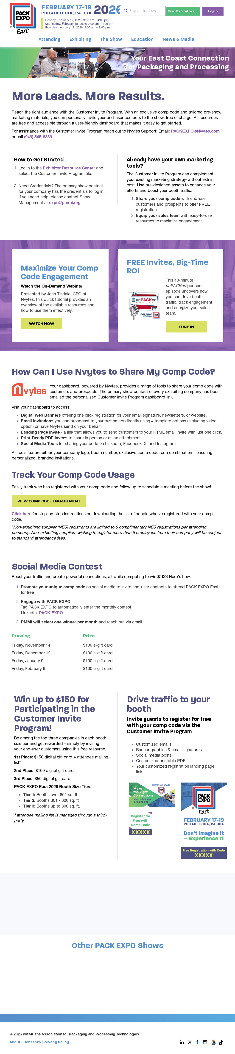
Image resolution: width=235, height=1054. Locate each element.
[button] (50, 39)
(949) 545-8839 (38, 136)
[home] (23, 18)
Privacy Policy (56, 1042)
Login (213, 11)
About (15, 1042)
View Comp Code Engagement (49, 509)
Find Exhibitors (181, 11)
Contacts (32, 1042)
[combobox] (143, 11)
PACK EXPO (51, 612)
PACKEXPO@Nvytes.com (195, 130)
